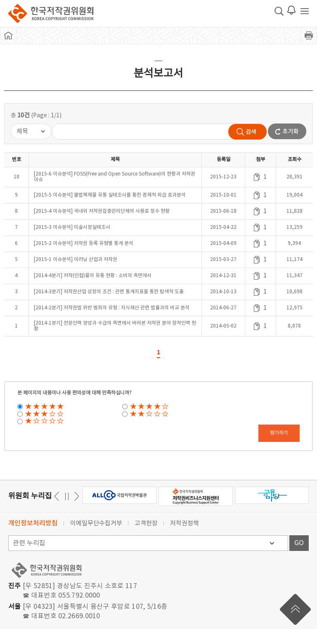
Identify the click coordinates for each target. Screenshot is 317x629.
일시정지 (66, 496)
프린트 (308, 35)
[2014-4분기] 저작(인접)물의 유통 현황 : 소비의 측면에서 (92, 275)
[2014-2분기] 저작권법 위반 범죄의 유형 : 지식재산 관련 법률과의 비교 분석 (111, 308)
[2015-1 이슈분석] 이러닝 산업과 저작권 (75, 259)
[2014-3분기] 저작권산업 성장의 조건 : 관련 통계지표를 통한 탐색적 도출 (109, 291)
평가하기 (279, 433)
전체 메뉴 (304, 11)
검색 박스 (279, 11)
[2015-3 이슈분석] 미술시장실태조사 (72, 227)
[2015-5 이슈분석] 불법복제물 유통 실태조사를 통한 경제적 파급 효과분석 (110, 195)
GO (299, 543)
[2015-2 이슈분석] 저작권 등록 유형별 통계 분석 (83, 243)
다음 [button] (58, 496)
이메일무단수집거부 (96, 523)
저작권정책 (184, 523)
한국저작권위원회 (50, 13)
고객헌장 (146, 523)
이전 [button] (75, 496)
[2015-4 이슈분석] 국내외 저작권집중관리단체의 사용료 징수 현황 (102, 211)
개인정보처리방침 (33, 523)
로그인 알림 (291, 9)
